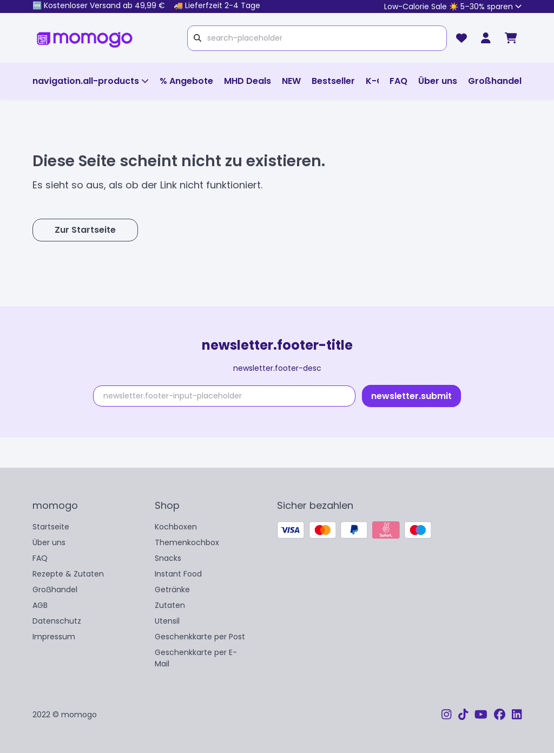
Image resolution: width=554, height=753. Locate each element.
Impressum (53, 636)
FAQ (398, 81)
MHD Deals (247, 81)
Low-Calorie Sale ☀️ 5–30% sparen (453, 6)
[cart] (511, 38)
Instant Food (178, 573)
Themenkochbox (187, 542)
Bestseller (333, 81)
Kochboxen (176, 526)
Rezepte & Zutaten (68, 573)
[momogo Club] (486, 38)
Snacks (168, 558)
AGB (40, 605)
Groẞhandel (54, 589)
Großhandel (495, 81)
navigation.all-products (90, 81)
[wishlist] (461, 38)
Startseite (50, 526)
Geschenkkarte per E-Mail (196, 658)
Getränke (172, 589)
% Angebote (186, 81)
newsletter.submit (411, 396)
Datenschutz (56, 621)
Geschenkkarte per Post (200, 636)
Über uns (437, 81)
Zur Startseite (85, 230)
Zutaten (170, 605)
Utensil (167, 621)
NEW (291, 81)
